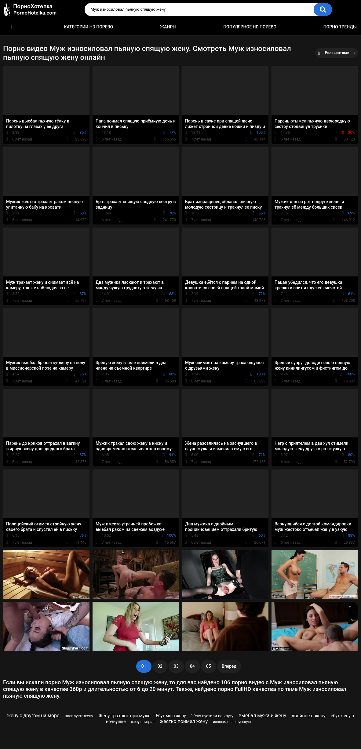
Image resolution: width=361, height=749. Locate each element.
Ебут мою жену (171, 715)
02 (160, 666)
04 (192, 666)
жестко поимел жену (184, 721)
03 (176, 666)
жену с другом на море (33, 715)
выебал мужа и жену (262, 715)
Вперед (229, 666)
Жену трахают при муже (124, 715)
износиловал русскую (232, 722)
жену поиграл (143, 722)
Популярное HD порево (249, 26)
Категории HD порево (88, 26)
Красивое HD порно (10, 27)
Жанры (168, 26)
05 (208, 666)
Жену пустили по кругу (212, 716)
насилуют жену (79, 716)
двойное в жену (308, 715)
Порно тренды (340, 26)
